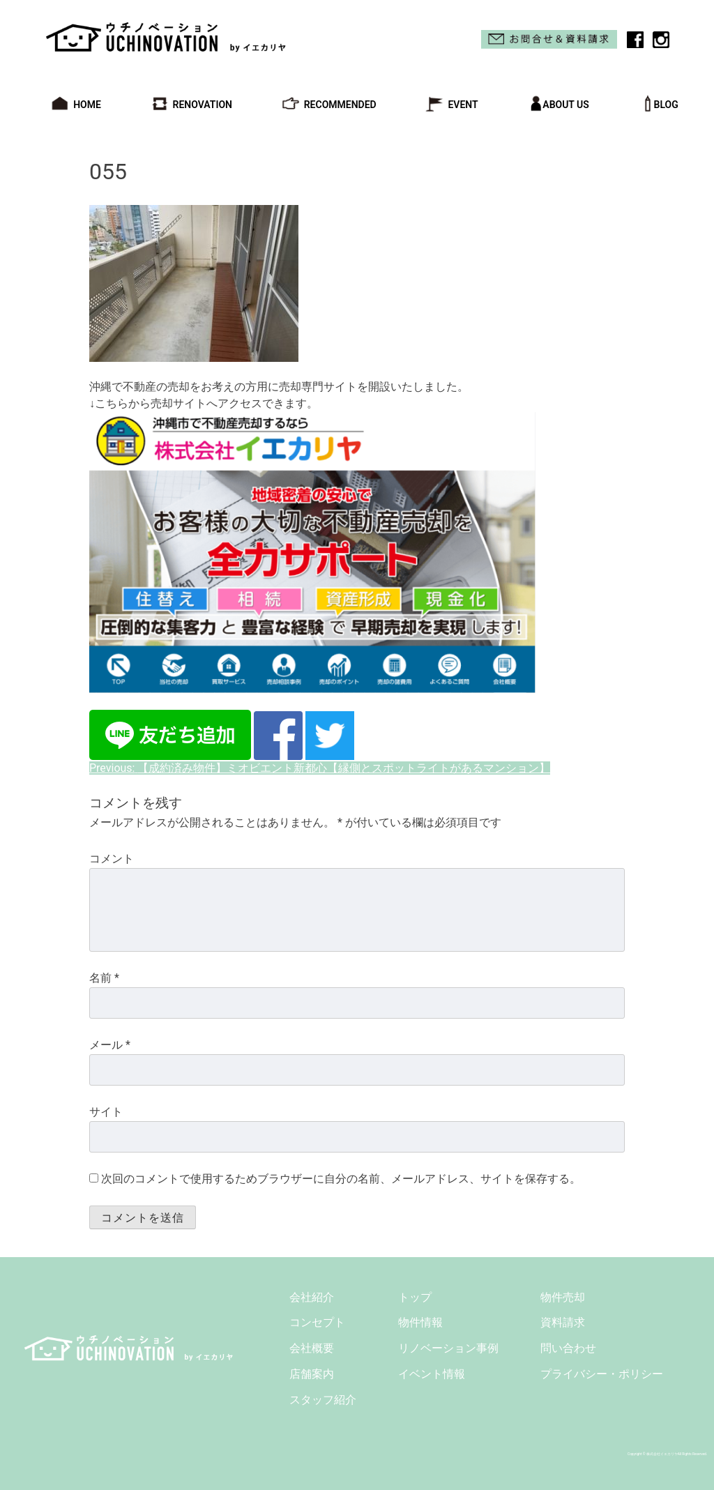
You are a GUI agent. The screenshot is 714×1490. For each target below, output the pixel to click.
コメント (111, 858)
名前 (104, 978)
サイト (106, 1111)
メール (109, 1044)
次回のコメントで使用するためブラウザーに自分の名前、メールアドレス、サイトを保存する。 (341, 1178)
